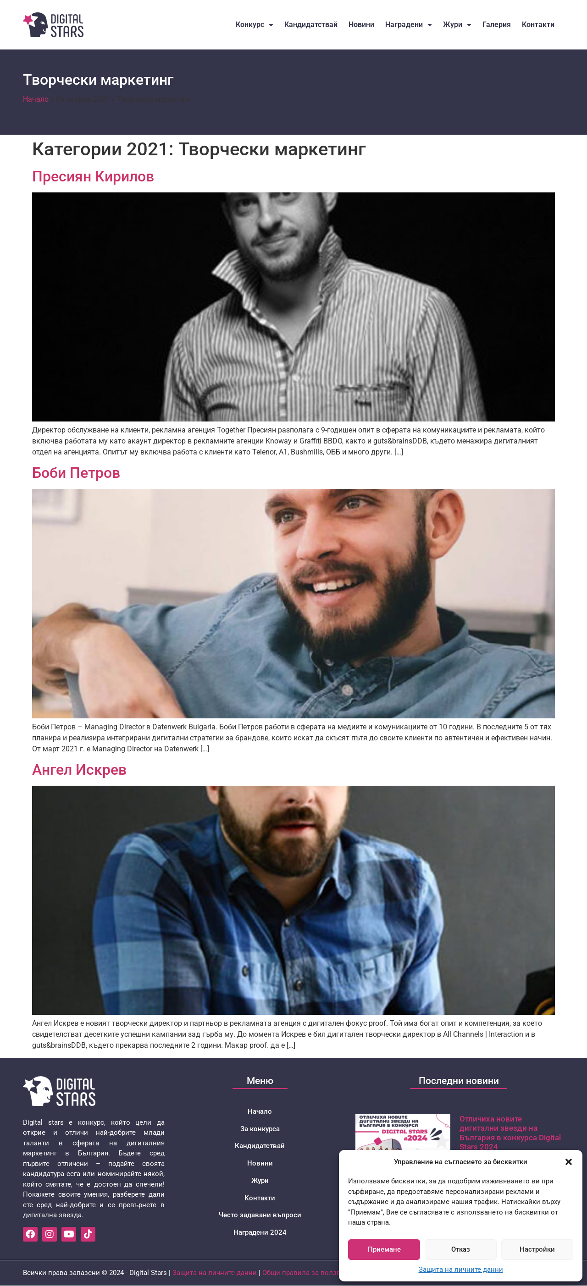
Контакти (538, 24)
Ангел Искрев (79, 769)
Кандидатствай (311, 24)
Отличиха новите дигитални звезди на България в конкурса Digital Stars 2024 (510, 1132)
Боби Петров (76, 473)
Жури (457, 24)
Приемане (384, 1249)
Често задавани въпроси (260, 1216)
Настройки (537, 1249)
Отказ (460, 1249)
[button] (568, 1161)
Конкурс (254, 24)
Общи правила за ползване (307, 1273)
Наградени (408, 24)
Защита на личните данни (461, 1269)
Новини (361, 24)
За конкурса (260, 1129)
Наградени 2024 (260, 1233)
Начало (36, 99)
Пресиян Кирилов (93, 176)
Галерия (496, 24)
